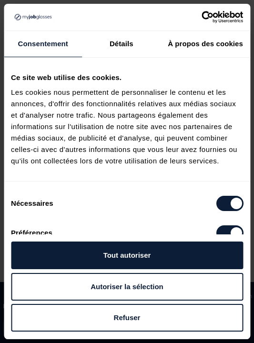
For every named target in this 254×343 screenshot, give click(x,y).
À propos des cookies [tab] (205, 44)
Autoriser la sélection (127, 286)
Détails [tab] (121, 44)
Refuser (127, 317)
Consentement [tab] (43, 44)
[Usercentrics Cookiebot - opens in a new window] (201, 17)
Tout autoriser (127, 255)
